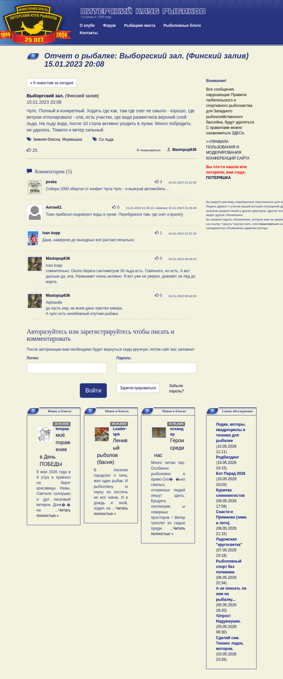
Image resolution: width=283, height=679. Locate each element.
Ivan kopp (51, 233)
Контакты (89, 33)
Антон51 (54, 207)
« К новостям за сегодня (51, 83)
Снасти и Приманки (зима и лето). (231, 517)
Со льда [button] (106, 139)
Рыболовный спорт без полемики (229, 566)
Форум (109, 25)
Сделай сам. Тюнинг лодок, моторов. (230, 643)
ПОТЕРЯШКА (218, 177)
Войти (93, 390)
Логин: (33, 358)
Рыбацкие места (139, 25)
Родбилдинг (227, 457)
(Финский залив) (63, 95)
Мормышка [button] (72, 139)
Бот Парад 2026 (230, 473)
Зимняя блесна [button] (46, 139)
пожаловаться (148, 150)
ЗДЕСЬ (238, 133)
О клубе (87, 25)
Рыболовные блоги (182, 25)
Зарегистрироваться (138, 388)
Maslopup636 (182, 149)
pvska (51, 182)
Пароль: (124, 358)
